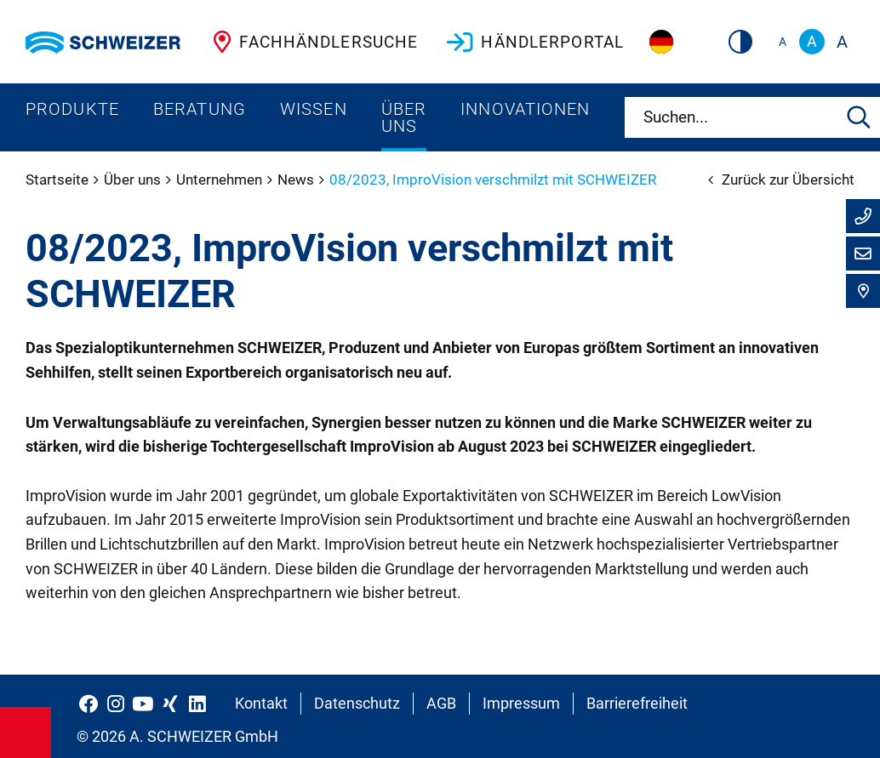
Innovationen (525, 109)
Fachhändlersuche (312, 42)
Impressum (521, 703)
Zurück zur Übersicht (781, 179)
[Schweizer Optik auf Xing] (170, 703)
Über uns (403, 117)
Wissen (313, 109)
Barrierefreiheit (637, 703)
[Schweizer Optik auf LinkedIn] (197, 703)
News (297, 179)
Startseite (59, 179)
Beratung (199, 109)
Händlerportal (533, 42)
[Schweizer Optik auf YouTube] (143, 703)
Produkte (72, 109)
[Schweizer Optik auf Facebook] (88, 703)
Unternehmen (221, 179)
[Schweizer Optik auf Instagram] (116, 703)
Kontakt (261, 703)
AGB (441, 703)
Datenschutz (357, 703)
